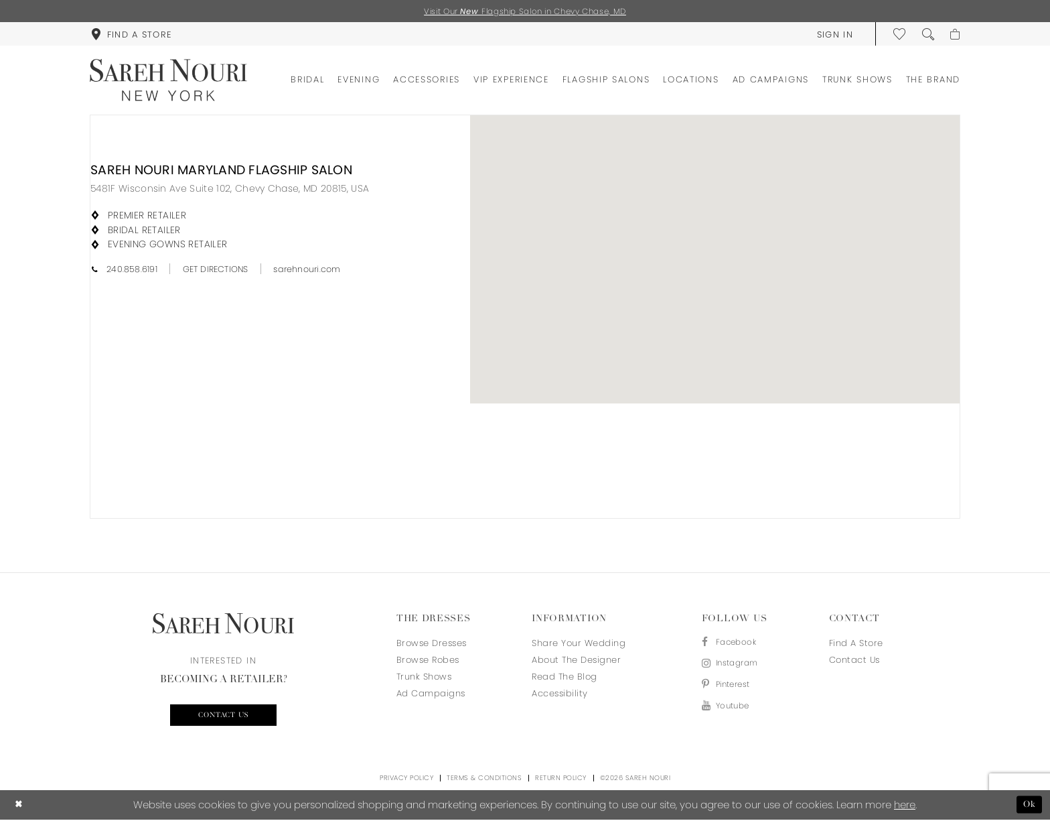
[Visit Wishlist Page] (897, 34)
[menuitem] (131, 34)
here (904, 808)
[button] (832, 34)
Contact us (223, 717)
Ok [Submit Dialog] (1028, 808)
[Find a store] (131, 34)
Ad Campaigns (430, 694)
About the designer (576, 661)
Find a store (856, 644)
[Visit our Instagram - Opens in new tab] (733, 667)
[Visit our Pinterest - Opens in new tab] (733, 690)
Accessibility (560, 694)
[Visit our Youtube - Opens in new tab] (733, 712)
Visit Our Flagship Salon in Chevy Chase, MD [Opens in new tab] (525, 11)
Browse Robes (427, 661)
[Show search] (925, 34)
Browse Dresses (431, 644)
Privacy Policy (406, 781)
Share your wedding (578, 644)
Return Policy (561, 781)
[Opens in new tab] (229, 189)
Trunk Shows (424, 678)
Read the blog (564, 678)
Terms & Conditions (484, 781)
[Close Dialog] (19, 808)
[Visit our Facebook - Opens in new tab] (733, 644)
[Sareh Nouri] (168, 81)
